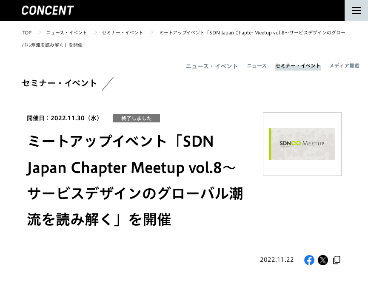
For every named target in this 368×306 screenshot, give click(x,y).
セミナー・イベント (122, 32)
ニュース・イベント (66, 32)
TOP (26, 32)
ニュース (257, 65)
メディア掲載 (344, 65)
